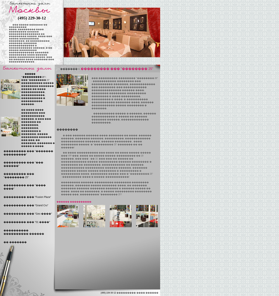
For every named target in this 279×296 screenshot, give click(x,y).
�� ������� (15, 242)
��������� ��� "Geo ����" (28, 213)
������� (69, 69)
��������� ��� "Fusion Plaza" (27, 197)
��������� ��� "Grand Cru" (26, 205)
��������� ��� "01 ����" (27, 222)
